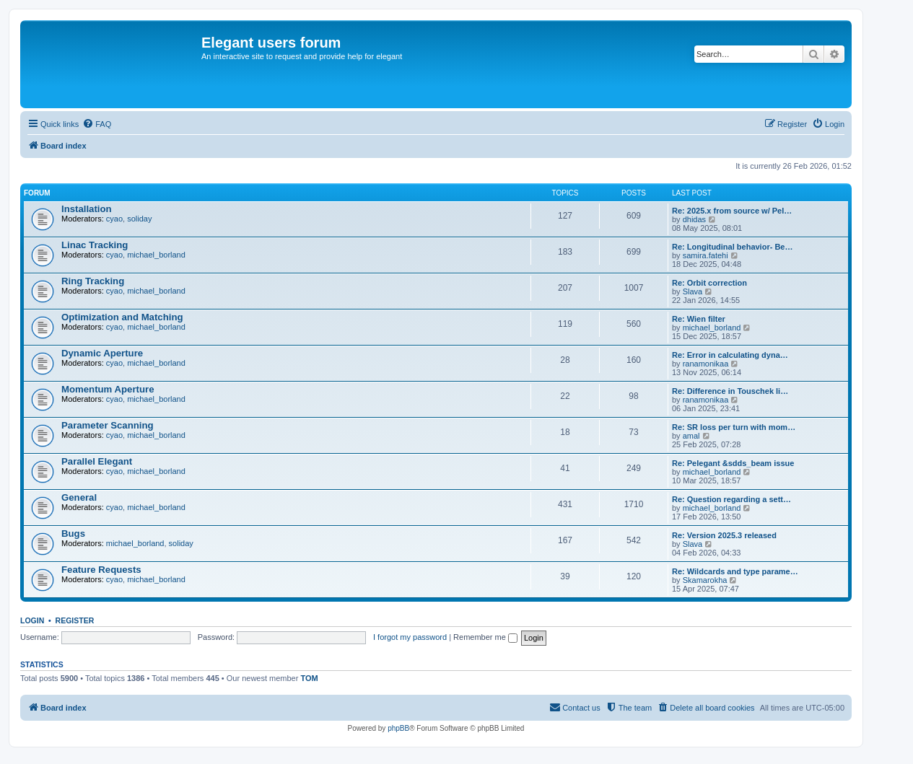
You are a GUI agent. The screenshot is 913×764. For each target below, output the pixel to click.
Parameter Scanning (107, 425)
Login (32, 620)
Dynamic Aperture (102, 353)
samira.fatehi (705, 255)
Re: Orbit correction (709, 282)
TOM (309, 678)
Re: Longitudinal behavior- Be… (732, 246)
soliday (139, 218)
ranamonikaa (706, 363)
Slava (693, 291)
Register (75, 620)
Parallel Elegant (96, 461)
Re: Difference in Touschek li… (730, 391)
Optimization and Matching (122, 317)
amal (691, 435)
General (79, 497)
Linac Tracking (94, 245)
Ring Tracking (92, 281)
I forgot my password (410, 637)
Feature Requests (101, 569)
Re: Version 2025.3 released (724, 535)
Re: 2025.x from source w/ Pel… (732, 210)
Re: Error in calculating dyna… (730, 355)
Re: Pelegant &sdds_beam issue (733, 463)
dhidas (694, 219)
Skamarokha (705, 580)
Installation (86, 208)
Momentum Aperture (107, 389)
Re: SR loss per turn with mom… (733, 427)
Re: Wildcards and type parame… (735, 571)
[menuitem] (96, 124)
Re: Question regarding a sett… (731, 499)
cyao (114, 218)
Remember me (485, 637)
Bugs (73, 533)
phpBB (398, 728)
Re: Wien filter (698, 319)
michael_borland (156, 254)
